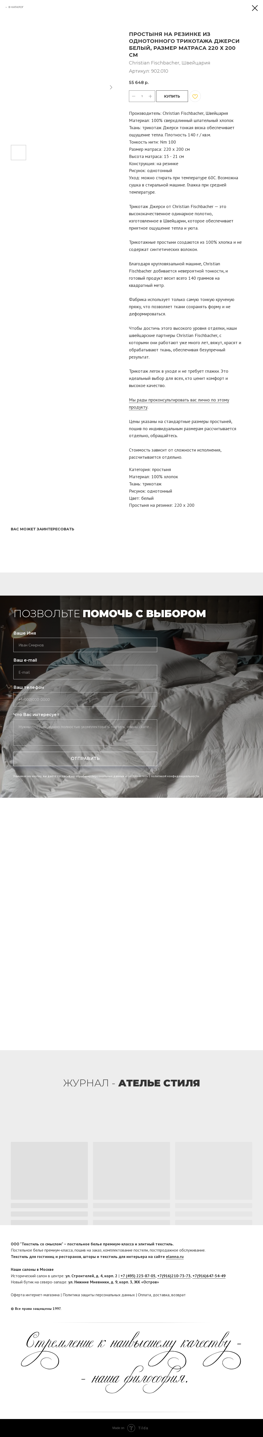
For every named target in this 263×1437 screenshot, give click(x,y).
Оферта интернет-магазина (35, 1294)
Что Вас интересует (36, 714)
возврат (178, 1294)
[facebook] (238, 1309)
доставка (161, 1294)
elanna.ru (175, 1256)
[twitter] (248, 1309)
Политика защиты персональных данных (99, 1294)
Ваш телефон (28, 687)
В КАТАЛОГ (16, 7)
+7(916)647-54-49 (209, 1275)
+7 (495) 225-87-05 (137, 1275)
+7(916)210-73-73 (174, 1275)
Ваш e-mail (25, 660)
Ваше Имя (24, 633)
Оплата (144, 1294)
